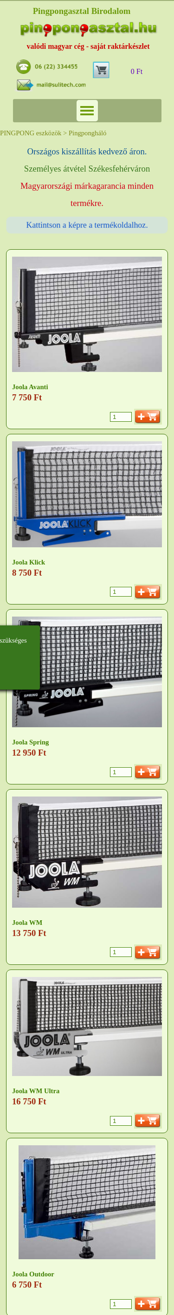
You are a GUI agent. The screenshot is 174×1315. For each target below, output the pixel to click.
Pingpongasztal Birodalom (82, 11)
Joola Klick (28, 562)
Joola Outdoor (33, 1274)
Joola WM (27, 922)
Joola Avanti (30, 387)
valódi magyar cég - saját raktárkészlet (88, 46)
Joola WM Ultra (35, 1091)
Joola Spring (30, 742)
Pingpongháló (87, 133)
